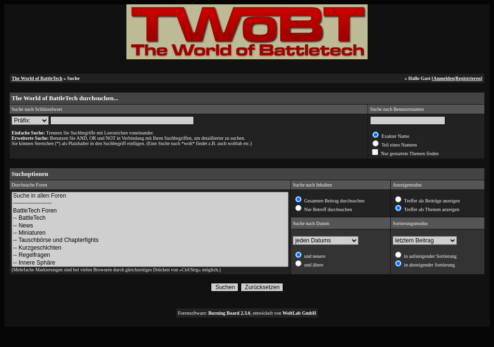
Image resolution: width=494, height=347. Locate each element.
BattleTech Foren (150, 210)
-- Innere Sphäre (150, 263)
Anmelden (443, 78)
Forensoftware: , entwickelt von (247, 313)
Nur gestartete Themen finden (409, 153)
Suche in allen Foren (150, 196)
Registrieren (468, 78)
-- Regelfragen (150, 255)
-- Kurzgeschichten (150, 248)
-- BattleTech (150, 218)
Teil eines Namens (398, 144)
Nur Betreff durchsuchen (327, 209)
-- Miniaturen (150, 233)
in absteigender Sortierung (429, 264)
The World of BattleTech (37, 78)
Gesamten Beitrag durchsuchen (333, 200)
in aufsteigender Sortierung (429, 256)
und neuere (314, 256)
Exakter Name (394, 136)
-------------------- (150, 203)
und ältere (313, 264)
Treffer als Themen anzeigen (431, 209)
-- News (150, 225)
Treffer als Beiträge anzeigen (431, 200)
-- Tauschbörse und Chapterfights (150, 240)
